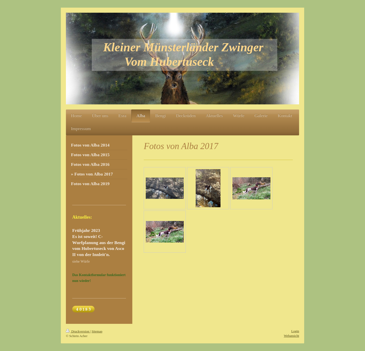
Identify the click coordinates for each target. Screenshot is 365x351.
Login (295, 331)
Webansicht (291, 336)
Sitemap (97, 331)
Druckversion (78, 331)
